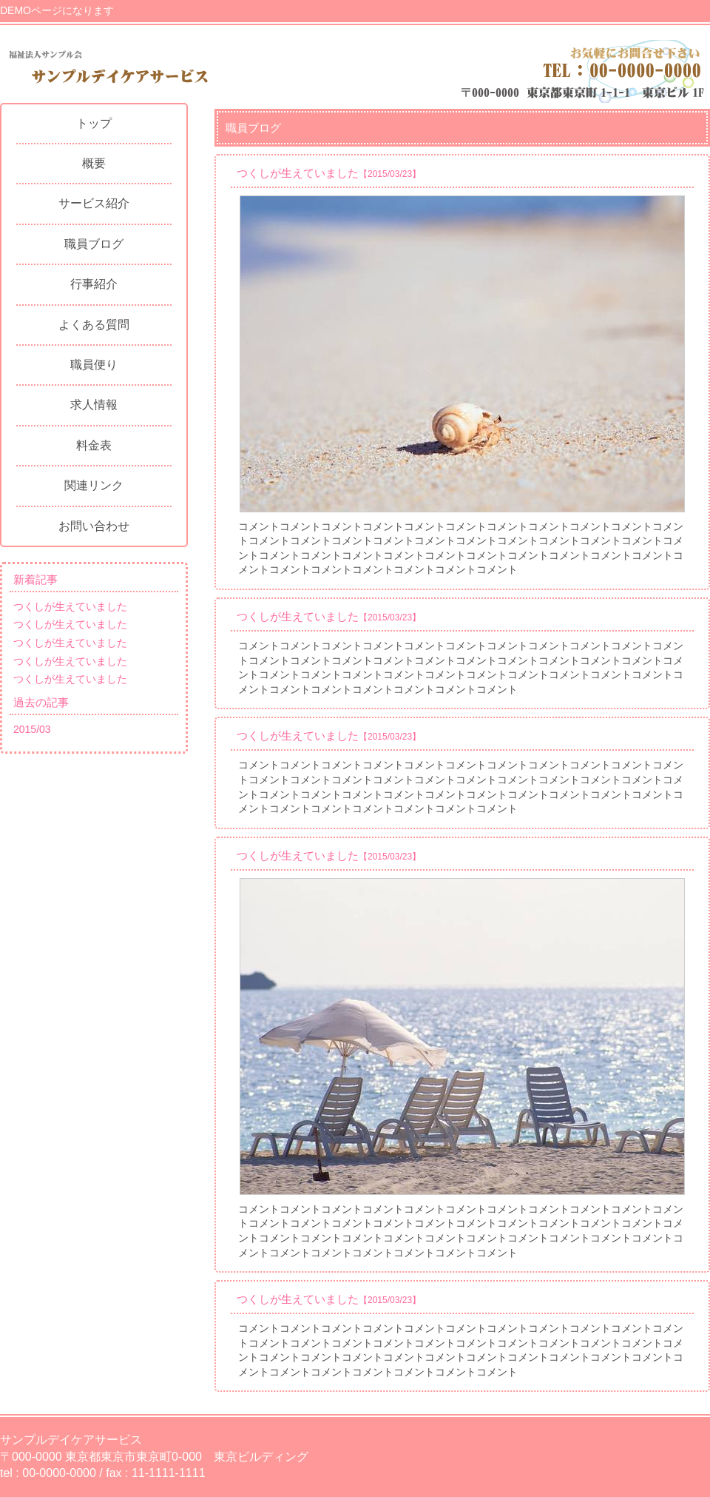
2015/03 (32, 729)
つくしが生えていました (70, 606)
